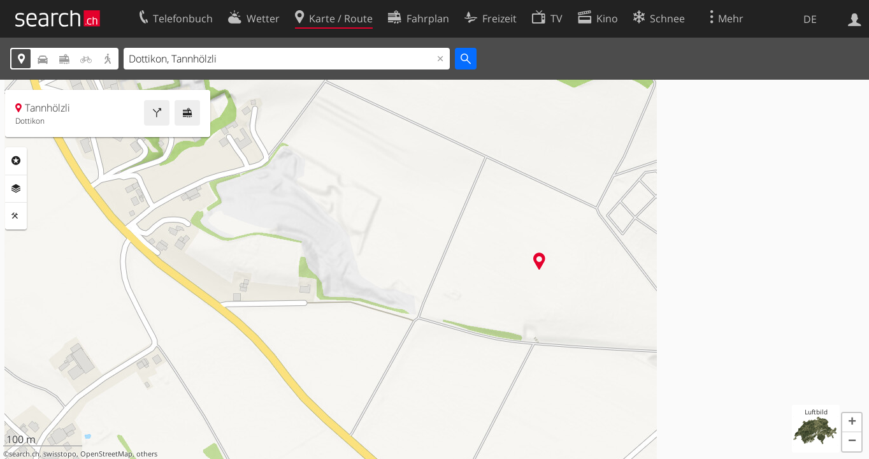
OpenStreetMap (106, 453)
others (146, 453)
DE (810, 19)
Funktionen (16, 216)
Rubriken (16, 160)
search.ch (24, 453)
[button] (851, 422)
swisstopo (59, 453)
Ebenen (16, 188)
